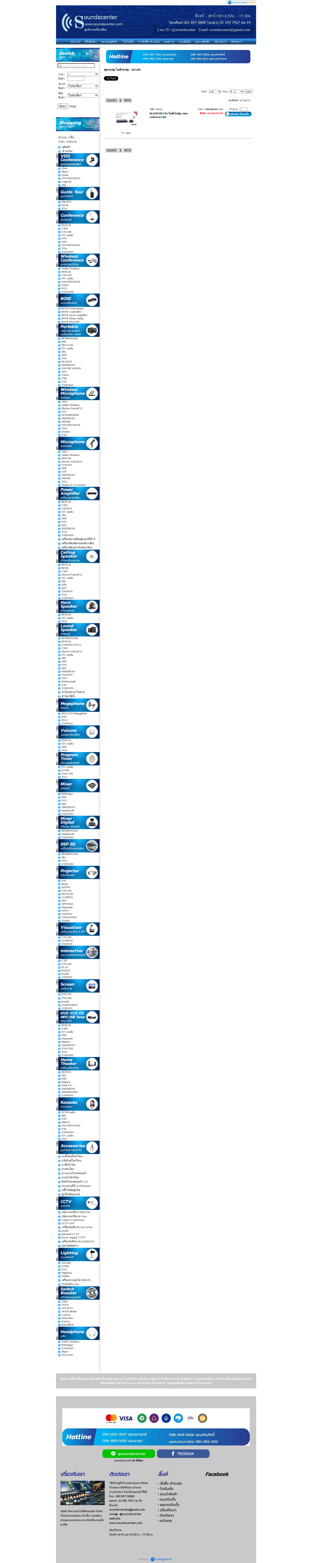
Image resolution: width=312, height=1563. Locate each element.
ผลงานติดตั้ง (202, 41)
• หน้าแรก (165, 1520)
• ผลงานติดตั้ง (168, 1504)
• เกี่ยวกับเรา (167, 1510)
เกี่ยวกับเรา (220, 41)
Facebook (216, 1474)
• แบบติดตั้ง (167, 1499)
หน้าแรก (76, 41)
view (126, 133)
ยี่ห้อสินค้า (91, 41)
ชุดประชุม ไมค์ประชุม (116, 69)
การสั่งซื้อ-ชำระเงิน (149, 41)
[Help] (72, 106)
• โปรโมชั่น (165, 1488)
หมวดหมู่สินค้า (109, 41)
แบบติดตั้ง (185, 41)
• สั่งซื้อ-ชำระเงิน (170, 1483)
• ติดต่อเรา (166, 1515)
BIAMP (136, 69)
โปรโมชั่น (128, 41)
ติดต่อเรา (236, 41)
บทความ (169, 41)
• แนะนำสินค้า (167, 1494)
